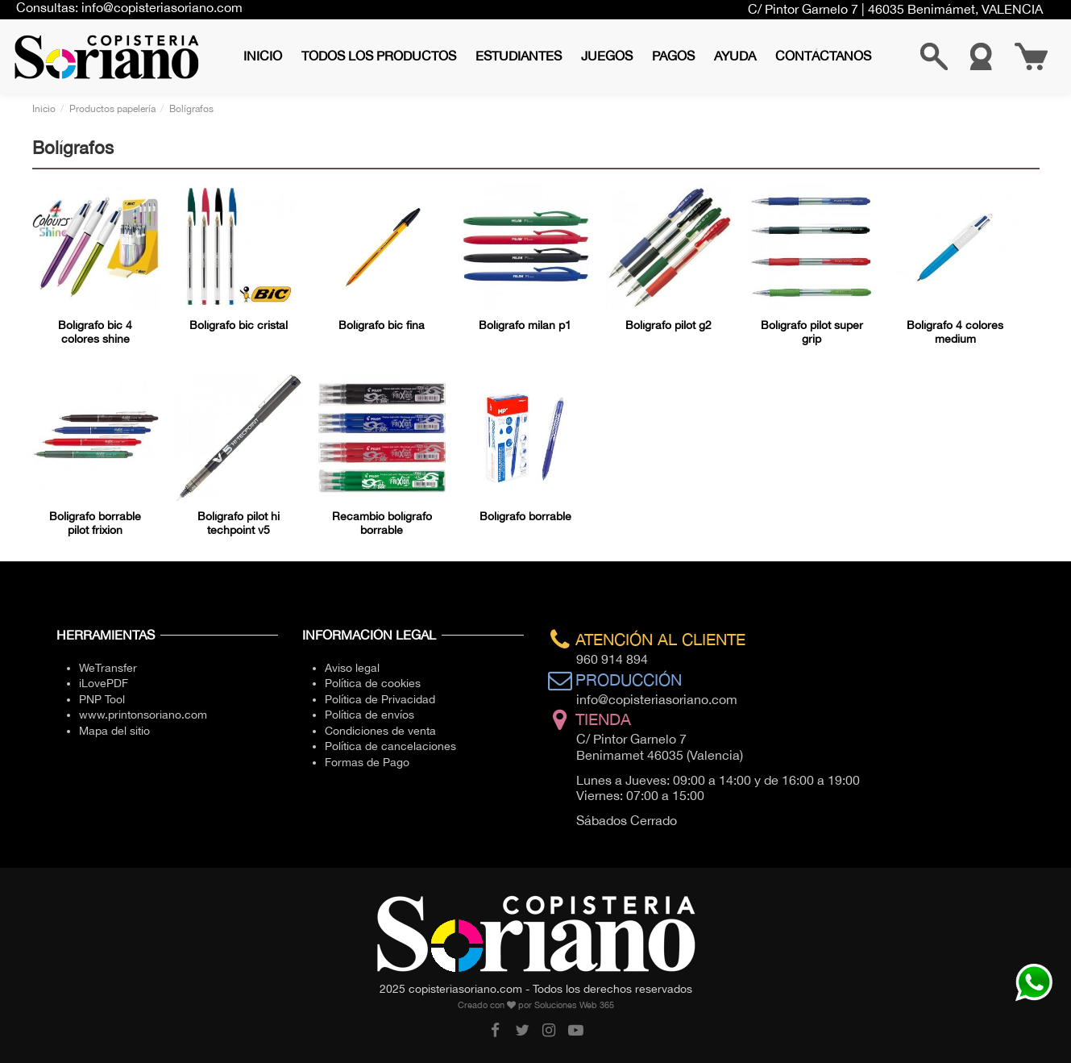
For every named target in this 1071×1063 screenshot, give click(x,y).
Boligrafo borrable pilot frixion (95, 523)
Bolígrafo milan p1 (525, 325)
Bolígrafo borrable (525, 516)
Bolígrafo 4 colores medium (955, 332)
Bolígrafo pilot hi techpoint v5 (238, 523)
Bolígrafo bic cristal (238, 325)
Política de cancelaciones (390, 746)
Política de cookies (373, 683)
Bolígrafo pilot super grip (812, 332)
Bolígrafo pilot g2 (668, 325)
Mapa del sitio (114, 730)
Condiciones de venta (380, 730)
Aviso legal (352, 667)
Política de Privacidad (380, 699)
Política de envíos (369, 714)
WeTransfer (108, 667)
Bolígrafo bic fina (381, 325)
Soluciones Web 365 (574, 1005)
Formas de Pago (367, 762)
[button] (379, 56)
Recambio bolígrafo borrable (382, 523)
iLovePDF (103, 683)
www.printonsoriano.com (143, 714)
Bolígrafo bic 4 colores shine (95, 332)
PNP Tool (102, 699)
